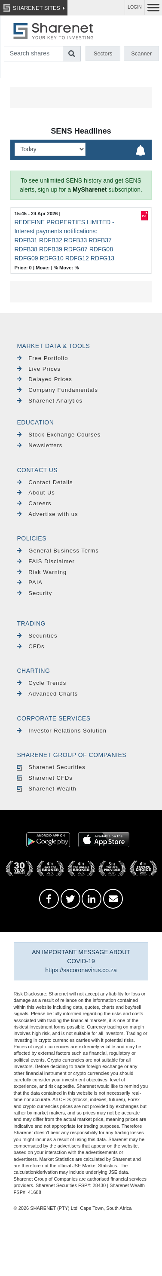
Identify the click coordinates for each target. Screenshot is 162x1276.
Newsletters (39, 445)
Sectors (103, 53)
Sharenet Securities (51, 767)
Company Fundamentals (57, 390)
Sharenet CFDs (44, 778)
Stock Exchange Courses (59, 434)
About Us (36, 492)
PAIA (30, 582)
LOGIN (135, 7)
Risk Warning (42, 572)
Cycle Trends (41, 683)
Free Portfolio (42, 358)
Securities (37, 635)
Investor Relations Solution (62, 730)
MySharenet (90, 189)
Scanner (141, 53)
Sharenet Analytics (50, 400)
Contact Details (45, 482)
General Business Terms (57, 550)
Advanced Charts (47, 693)
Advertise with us (47, 514)
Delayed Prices (44, 379)
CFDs (30, 646)
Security (34, 593)
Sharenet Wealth (46, 788)
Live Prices (38, 369)
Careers (34, 503)
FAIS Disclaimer (45, 561)
